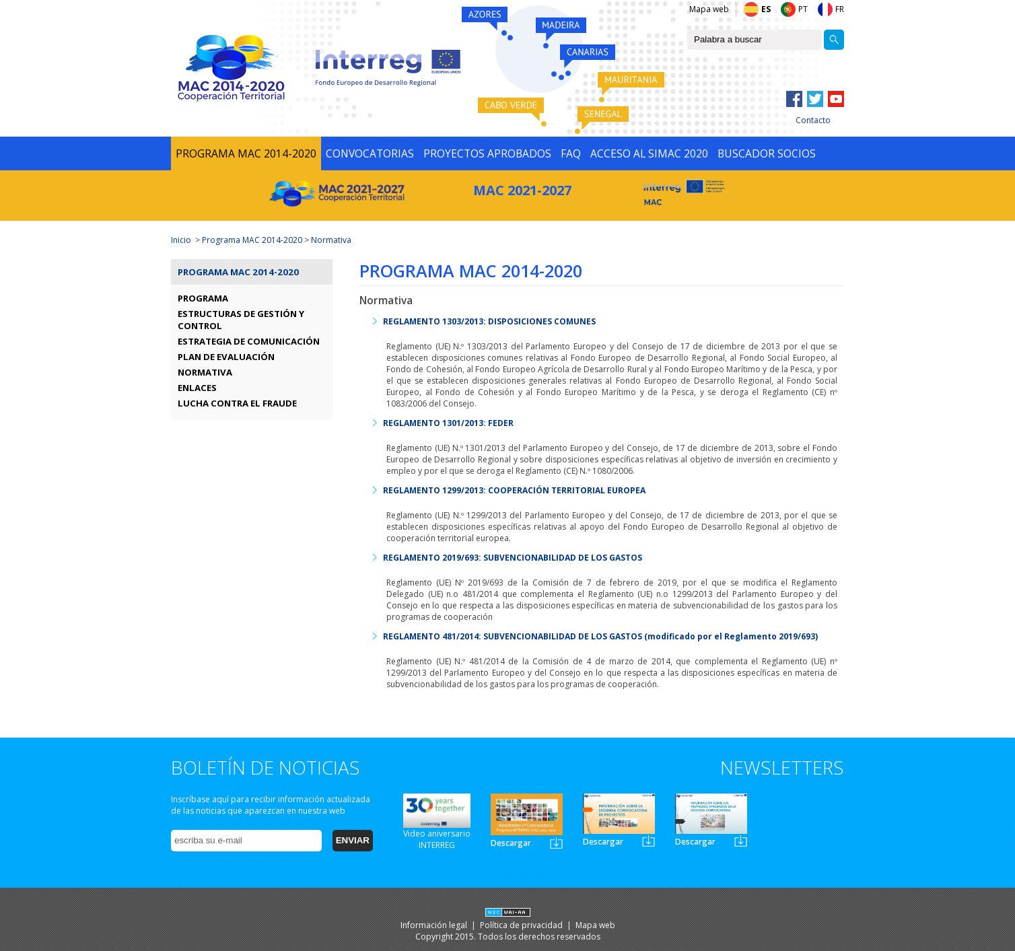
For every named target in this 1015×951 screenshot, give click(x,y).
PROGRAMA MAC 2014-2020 (246, 153)
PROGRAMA (203, 298)
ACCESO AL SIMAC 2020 (649, 153)
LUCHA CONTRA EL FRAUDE (237, 403)
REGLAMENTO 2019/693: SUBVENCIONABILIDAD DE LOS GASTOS (512, 557)
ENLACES (197, 388)
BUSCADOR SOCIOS (767, 153)
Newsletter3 (740, 841)
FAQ (571, 153)
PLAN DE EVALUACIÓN (226, 357)
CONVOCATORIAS (370, 153)
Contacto (813, 120)
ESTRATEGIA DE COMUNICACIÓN (249, 341)
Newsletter (556, 843)
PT (803, 9)
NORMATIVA (205, 372)
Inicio (181, 240)
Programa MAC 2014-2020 (252, 240)
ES (766, 9)
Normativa (331, 240)
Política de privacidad (522, 925)
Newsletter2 (648, 841)
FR (839, 9)
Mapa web (709, 9)
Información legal (434, 925)
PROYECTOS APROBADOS (487, 153)
